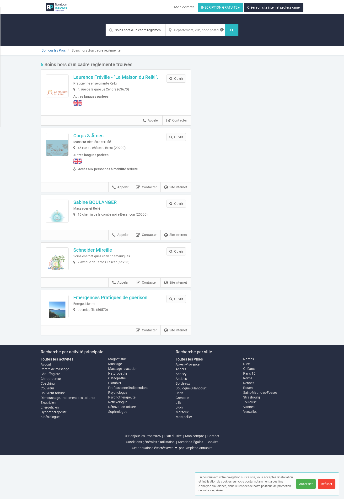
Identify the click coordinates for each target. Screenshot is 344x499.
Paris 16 (249, 417)
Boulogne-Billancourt (191, 432)
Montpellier (184, 461)
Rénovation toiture (122, 450)
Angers (181, 413)
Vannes (248, 450)
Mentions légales (190, 486)
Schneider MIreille (105, 268)
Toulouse (250, 446)
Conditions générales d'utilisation (150, 486)
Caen (179, 437)
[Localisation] (195, 30)
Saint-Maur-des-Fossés (260, 436)
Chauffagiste (50, 418)
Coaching (48, 427)
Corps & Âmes (101, 141)
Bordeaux (183, 427)
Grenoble (182, 442)
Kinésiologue (50, 461)
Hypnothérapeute (54, 456)
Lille (178, 446)
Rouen (248, 431)
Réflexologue (117, 446)
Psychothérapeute (121, 441)
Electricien (48, 446)
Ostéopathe (117, 422)
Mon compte (184, 7)
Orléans (249, 412)
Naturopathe (117, 417)
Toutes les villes (189, 403)
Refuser (326, 484)
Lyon (179, 451)
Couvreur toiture (53, 437)
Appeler (151, 126)
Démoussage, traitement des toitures (68, 442)
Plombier (114, 427)
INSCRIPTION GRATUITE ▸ (220, 7)
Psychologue (117, 436)
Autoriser (306, 484)
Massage (115, 407)
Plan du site (173, 480)
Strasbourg (251, 441)
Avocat (46, 408)
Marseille (182, 456)
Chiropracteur (51, 423)
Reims (247, 422)
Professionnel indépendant (128, 431)
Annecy (181, 418)
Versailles (250, 455)
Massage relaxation (122, 412)
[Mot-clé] (135, 30)
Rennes (248, 427)
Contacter (176, 126)
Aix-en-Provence (187, 408)
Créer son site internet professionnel (273, 7)
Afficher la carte (250, 129)
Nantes (248, 403)
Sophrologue (117, 455)
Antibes (181, 423)
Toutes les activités (57, 403)
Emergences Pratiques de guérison (123, 328)
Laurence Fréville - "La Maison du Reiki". (121, 79)
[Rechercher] (231, 30)
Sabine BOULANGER (107, 207)
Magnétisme (117, 403)
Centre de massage (55, 413)
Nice (246, 407)
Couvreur (47, 432)
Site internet (175, 193)
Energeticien (50, 451)
